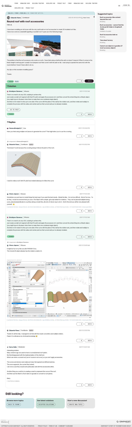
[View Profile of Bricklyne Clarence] (15, 91)
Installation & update (105, 31)
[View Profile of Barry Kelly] (13, 347)
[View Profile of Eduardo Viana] (16, 18)
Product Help (61, 3)
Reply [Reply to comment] (90, 114)
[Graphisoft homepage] (124, 422)
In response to (18, 141)
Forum (16, 3)
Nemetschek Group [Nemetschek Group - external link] (124, 426)
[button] (34, 45)
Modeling (102, 21)
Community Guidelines (65, 426)
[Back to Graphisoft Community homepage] (7, 5)
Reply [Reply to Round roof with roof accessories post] (90, 81)
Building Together (38, 3)
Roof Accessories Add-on (108, 34)
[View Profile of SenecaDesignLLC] (15, 128)
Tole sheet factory (106, 40)
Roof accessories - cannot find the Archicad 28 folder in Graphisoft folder (112, 27)
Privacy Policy (42, 426)
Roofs (16, 81)
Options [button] (93, 13)
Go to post (14, 110)
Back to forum (13, 404)
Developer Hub (50, 3)
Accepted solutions (46, 404)
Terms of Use (53, 426)
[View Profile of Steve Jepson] (14, 194)
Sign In (126, 5)
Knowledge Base (25, 3)
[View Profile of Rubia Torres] (86, 17)
